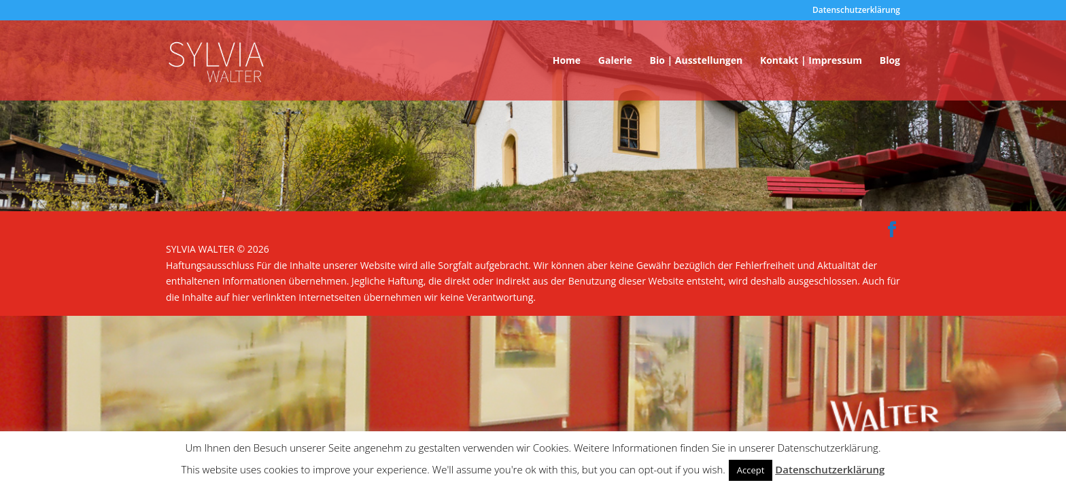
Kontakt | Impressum (811, 61)
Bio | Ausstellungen (695, 61)
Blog (890, 61)
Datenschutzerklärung (856, 11)
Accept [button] (751, 470)
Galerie (615, 61)
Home (567, 61)
